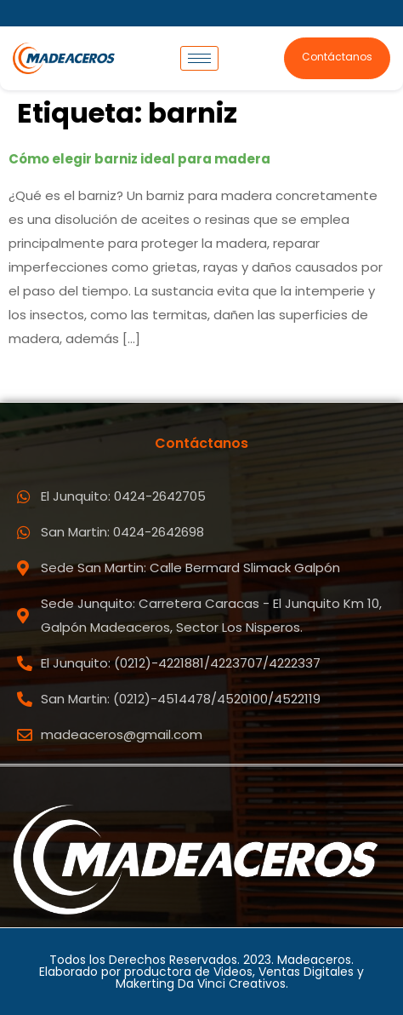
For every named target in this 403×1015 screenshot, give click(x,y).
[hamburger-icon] (199, 58)
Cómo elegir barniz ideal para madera (139, 159)
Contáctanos (337, 56)
